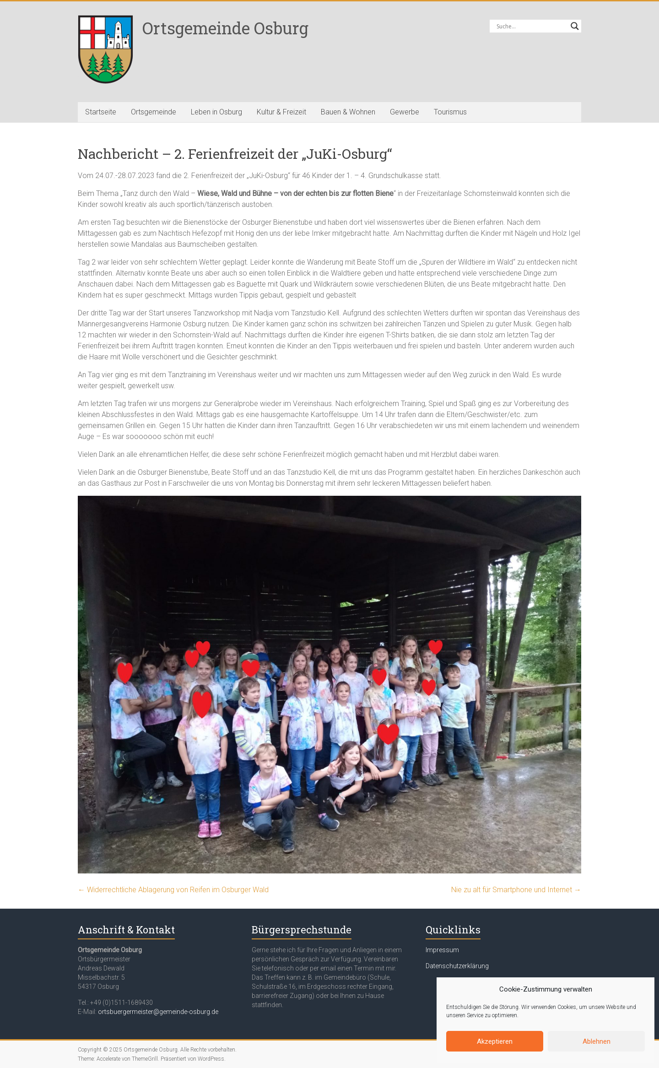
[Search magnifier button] (574, 26)
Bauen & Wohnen (348, 112)
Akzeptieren (495, 1041)
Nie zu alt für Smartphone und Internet (516, 889)
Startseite (100, 112)
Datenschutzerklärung (457, 966)
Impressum (442, 950)
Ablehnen (596, 1041)
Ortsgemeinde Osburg (225, 28)
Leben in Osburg (216, 112)
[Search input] (531, 26)
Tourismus (450, 112)
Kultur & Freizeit (281, 112)
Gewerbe (404, 112)
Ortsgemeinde (153, 112)
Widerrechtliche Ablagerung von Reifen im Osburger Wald (173, 889)
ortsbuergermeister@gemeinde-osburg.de (158, 1011)
